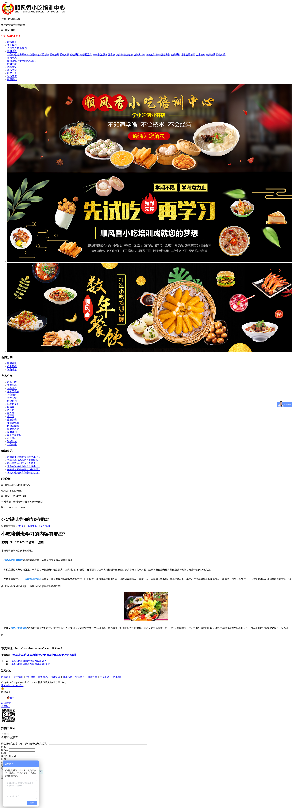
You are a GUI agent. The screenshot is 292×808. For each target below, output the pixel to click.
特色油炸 (32, 54)
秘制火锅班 (139, 54)
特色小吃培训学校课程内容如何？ (28, 661)
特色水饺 (221, 54)
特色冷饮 (64, 54)
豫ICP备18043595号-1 (12, 685)
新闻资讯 (12, 61)
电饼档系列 (86, 54)
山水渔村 (200, 54)
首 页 (21, 526)
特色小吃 (12, 54)
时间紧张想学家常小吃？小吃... (23, 457)
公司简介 (12, 48)
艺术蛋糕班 (43, 54)
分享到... (5, 706)
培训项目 (12, 51)
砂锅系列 (75, 54)
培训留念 (12, 64)
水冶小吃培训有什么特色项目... (23, 472)
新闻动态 (12, 57)
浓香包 (103, 54)
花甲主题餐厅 (188, 54)
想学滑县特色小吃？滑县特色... (23, 460)
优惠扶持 (12, 67)
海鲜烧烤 (210, 54)
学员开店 (12, 76)
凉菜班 (119, 54)
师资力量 (12, 73)
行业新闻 (22, 61)
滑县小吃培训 (20, 655)
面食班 (111, 54)
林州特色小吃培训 (41, 655)
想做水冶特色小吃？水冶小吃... (23, 466)
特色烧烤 (54, 54)
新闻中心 (32, 526)
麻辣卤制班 (152, 54)
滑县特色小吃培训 (64, 655)
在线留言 (6, 703)
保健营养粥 (164, 54)
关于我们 (12, 45)
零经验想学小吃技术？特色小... (23, 463)
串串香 (96, 54)
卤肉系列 (175, 54)
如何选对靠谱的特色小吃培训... (23, 469)
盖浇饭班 (128, 54)
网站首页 (12, 42)
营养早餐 (22, 54)
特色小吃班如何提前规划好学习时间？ (31, 664)
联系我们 (22, 48)
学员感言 (32, 61)
